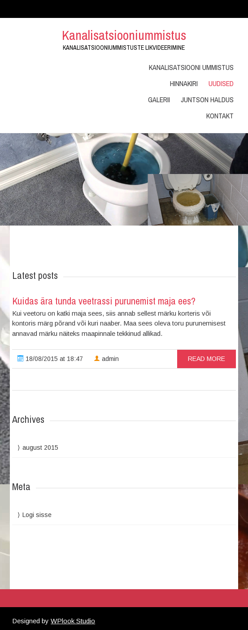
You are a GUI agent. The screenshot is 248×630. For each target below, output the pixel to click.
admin (106, 358)
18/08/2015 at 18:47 (50, 358)
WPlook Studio (73, 621)
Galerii (159, 99)
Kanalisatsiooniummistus (124, 35)
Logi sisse (37, 514)
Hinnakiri (184, 83)
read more (206, 358)
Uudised (221, 83)
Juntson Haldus (207, 99)
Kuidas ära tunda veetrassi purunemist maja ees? (104, 301)
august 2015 (40, 447)
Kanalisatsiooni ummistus (191, 67)
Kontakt (220, 116)
